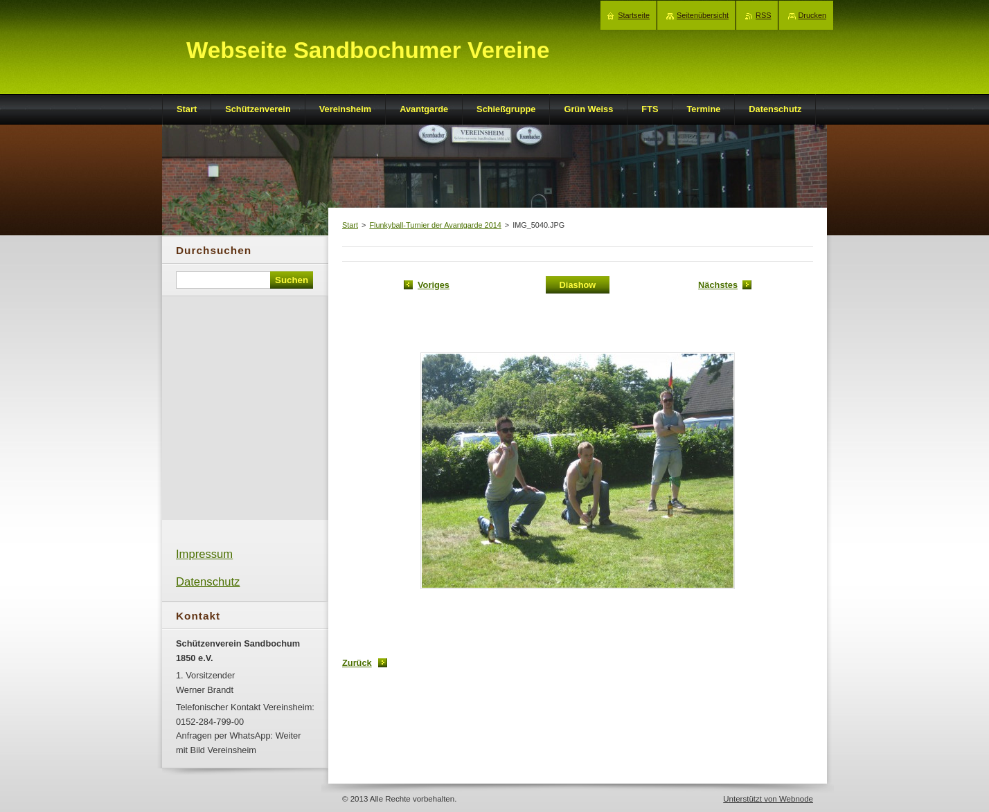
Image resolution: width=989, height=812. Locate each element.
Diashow (578, 285)
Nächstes (718, 285)
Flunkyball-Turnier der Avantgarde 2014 (435, 225)
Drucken (813, 15)
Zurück (357, 663)
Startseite (634, 15)
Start (350, 225)
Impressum (204, 554)
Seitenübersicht (703, 15)
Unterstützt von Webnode (768, 799)
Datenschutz (208, 581)
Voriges (433, 285)
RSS (763, 15)
